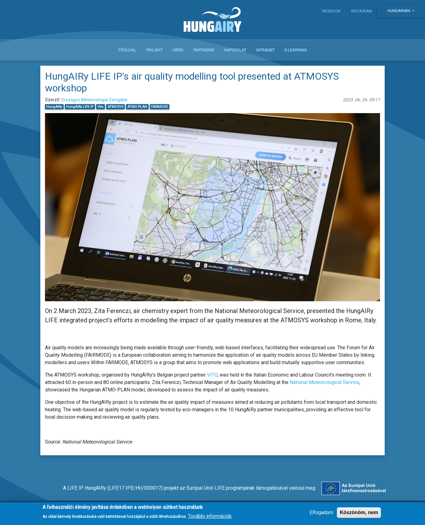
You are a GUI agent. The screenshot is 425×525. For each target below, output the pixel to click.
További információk (210, 518)
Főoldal (127, 50)
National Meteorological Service (324, 382)
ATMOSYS (115, 107)
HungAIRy (54, 107)
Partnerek (203, 50)
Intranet (265, 50)
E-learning (295, 50)
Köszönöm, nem (359, 514)
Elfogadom (321, 515)
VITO (212, 375)
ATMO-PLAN (137, 107)
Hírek (177, 50)
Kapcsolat (235, 50)
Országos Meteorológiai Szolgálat (94, 99)
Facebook (331, 11)
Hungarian (399, 10)
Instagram (361, 11)
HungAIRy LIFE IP (79, 107)
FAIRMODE (159, 107)
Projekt (154, 50)
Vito (100, 107)
